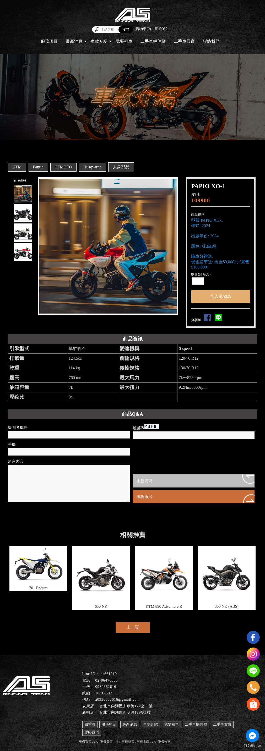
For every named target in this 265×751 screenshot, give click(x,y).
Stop (114, 319)
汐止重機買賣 (124, 741)
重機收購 (143, 741)
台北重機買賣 (103, 741)
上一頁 (132, 627)
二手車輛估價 (153, 41)
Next (175, 246)
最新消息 (74, 41)
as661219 (109, 674)
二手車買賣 (184, 41)
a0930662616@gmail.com (117, 699)
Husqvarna (92, 167)
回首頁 (89, 724)
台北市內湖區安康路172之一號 (126, 706)
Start (110, 319)
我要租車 (124, 41)
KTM (17, 167)
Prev (43, 246)
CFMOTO (63, 167)
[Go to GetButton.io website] (252, 745)
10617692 (103, 693)
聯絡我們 (211, 41)
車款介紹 (99, 41)
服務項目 (49, 41)
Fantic (38, 167)
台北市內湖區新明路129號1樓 (125, 712)
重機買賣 (85, 741)
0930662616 (105, 687)
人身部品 (121, 167)
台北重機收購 (161, 741)
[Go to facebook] (252, 735)
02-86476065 (106, 680)
